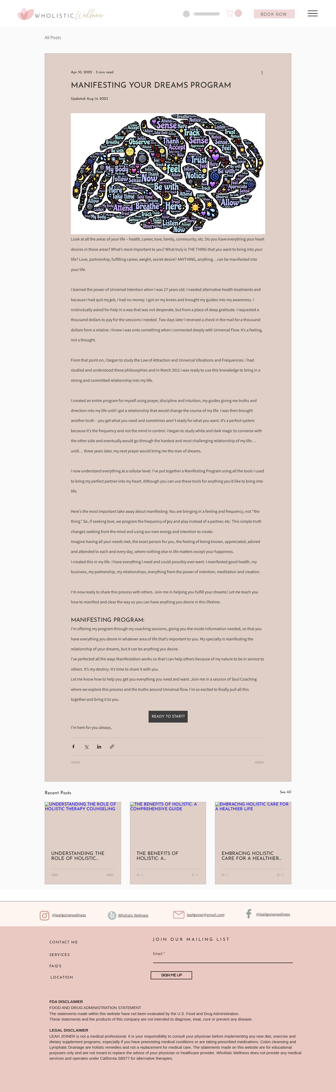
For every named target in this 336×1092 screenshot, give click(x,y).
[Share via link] (111, 746)
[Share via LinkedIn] (99, 746)
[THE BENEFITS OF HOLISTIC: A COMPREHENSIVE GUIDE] (168, 823)
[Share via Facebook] (73, 746)
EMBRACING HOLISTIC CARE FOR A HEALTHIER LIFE (250, 856)
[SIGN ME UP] (171, 975)
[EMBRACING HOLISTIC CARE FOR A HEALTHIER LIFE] (253, 823)
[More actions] (262, 72)
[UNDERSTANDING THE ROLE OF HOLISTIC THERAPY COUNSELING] (83, 823)
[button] (234, 13)
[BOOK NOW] (274, 13)
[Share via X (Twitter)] (86, 746)
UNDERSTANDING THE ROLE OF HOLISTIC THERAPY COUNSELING (79, 856)
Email (157, 953)
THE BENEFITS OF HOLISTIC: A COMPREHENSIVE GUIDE (165, 856)
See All (285, 792)
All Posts (53, 37)
